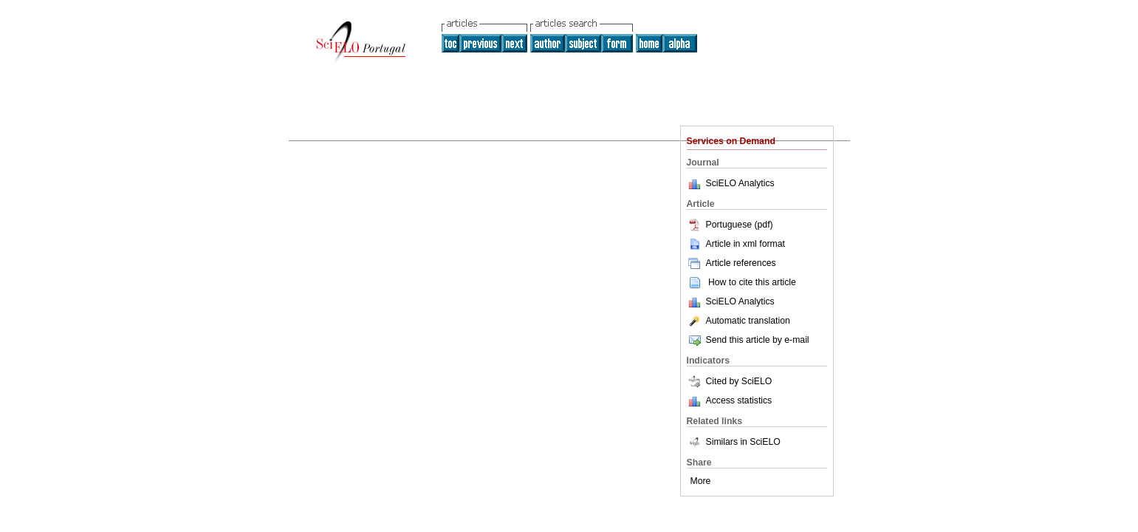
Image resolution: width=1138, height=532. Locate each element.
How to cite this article (752, 282)
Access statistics (739, 400)
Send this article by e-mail (748, 340)
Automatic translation (738, 321)
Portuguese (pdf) (730, 224)
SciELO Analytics (740, 183)
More (700, 481)
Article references (731, 263)
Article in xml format (736, 244)
